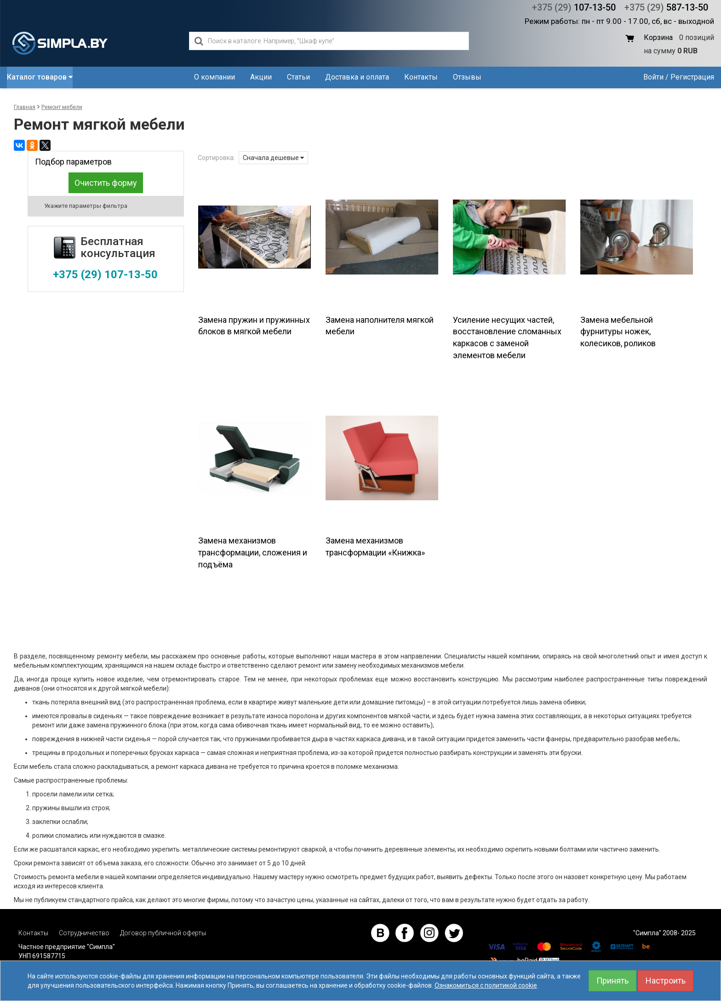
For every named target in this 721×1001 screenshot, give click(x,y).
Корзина (658, 37)
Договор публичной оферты (163, 933)
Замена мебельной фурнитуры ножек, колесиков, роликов (618, 331)
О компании (214, 77)
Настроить (666, 980)
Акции (261, 77)
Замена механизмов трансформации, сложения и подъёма (252, 552)
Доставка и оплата (357, 77)
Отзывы (467, 77)
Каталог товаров (40, 77)
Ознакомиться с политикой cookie (486, 985)
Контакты (421, 77)
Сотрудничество (84, 933)
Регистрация (692, 77)
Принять (612, 980)
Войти (653, 77)
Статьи (298, 77)
